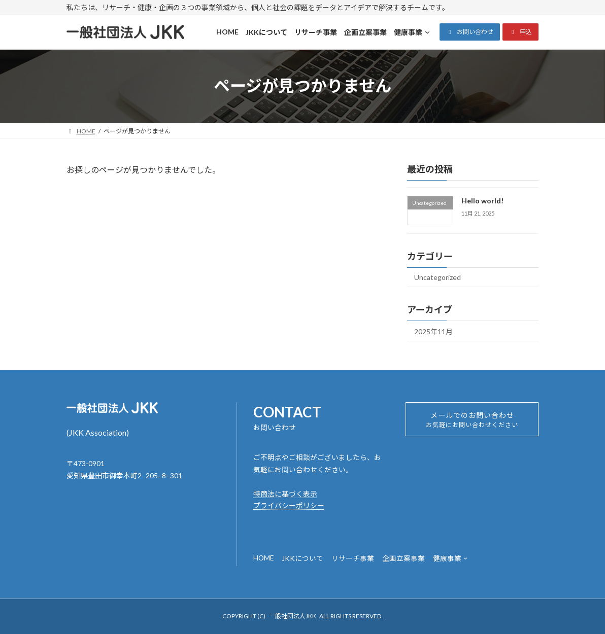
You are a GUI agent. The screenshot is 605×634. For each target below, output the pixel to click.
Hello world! (482, 200)
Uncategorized (437, 277)
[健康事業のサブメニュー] (465, 558)
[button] (470, 32)
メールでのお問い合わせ (472, 422)
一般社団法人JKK (292, 616)
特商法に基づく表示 (285, 493)
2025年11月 (433, 331)
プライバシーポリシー (288, 505)
